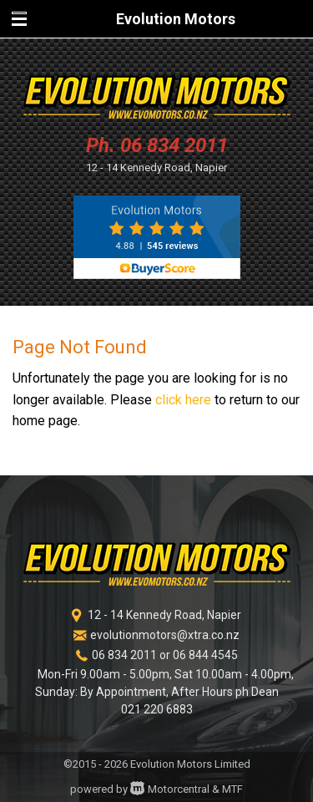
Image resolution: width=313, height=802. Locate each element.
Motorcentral (170, 789)
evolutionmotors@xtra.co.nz (165, 635)
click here (183, 400)
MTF (232, 789)
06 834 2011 (174, 145)
